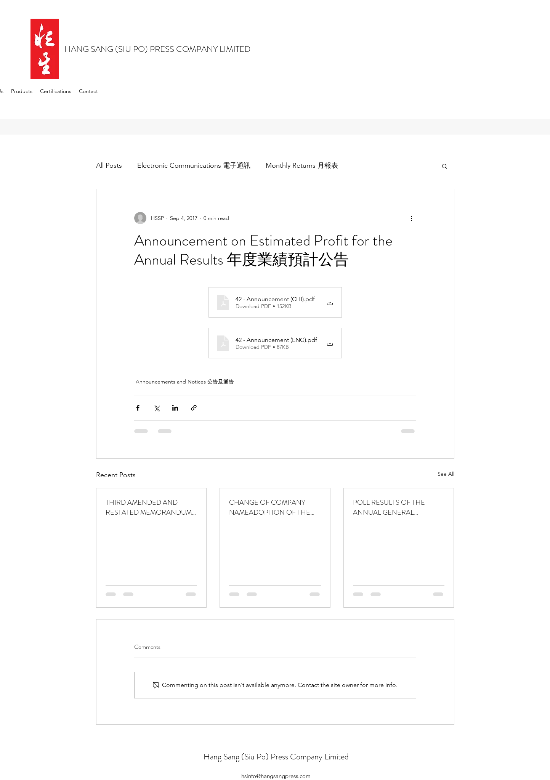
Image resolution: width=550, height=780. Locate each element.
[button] (444, 166)
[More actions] (411, 218)
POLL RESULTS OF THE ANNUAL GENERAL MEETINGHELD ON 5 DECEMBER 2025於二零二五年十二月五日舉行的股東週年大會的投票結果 (397, 507)
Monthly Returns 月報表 (302, 165)
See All (446, 473)
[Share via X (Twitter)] (156, 407)
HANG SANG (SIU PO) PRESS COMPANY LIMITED (157, 49)
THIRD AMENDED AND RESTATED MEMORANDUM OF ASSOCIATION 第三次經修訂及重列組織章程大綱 (149, 507)
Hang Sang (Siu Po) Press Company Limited (276, 756)
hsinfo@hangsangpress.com (276, 776)
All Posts (109, 165)
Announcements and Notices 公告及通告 (185, 381)
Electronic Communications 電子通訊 (193, 165)
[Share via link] (193, 407)
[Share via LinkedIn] (175, 407)
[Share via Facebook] (137, 407)
